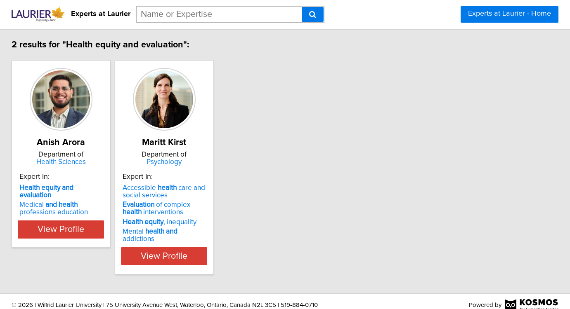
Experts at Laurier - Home (509, 13)
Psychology (221, 162)
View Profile (97, 248)
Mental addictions (213, 231)
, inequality (206, 222)
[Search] (313, 14)
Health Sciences (97, 162)
